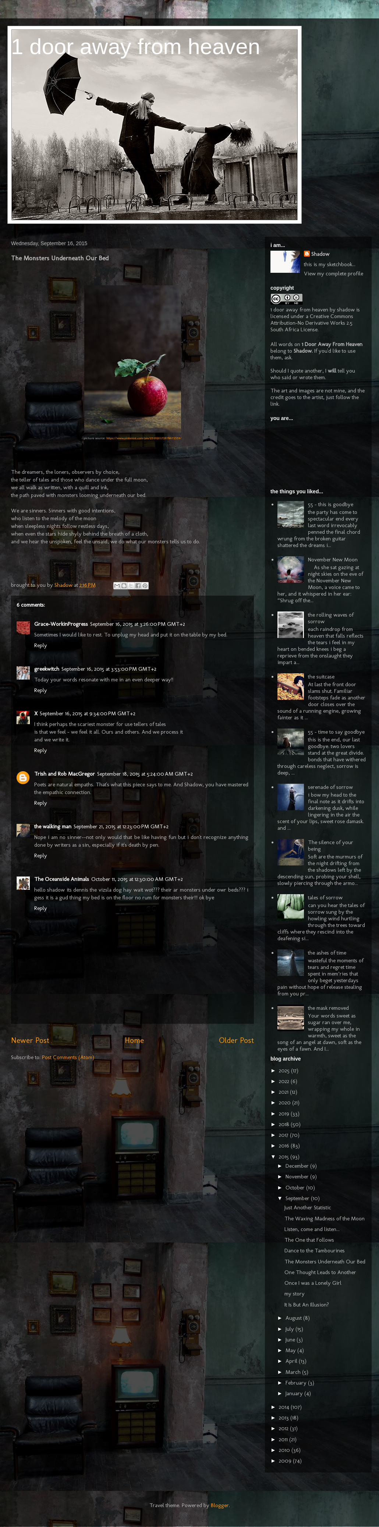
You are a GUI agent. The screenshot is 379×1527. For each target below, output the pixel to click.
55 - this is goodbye (330, 504)
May (291, 1350)
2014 (285, 1407)
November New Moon (333, 559)
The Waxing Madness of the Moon (324, 1218)
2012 (284, 1428)
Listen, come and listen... (312, 1229)
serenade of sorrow (330, 787)
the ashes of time (327, 952)
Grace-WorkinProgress (61, 624)
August (294, 1318)
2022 (285, 1081)
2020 (285, 1102)
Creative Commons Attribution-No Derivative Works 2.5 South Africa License (311, 323)
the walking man (52, 826)
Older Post (236, 1040)
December (298, 1166)
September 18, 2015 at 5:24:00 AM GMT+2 (145, 773)
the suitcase (321, 676)
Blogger (220, 1505)
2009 (286, 1460)
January (295, 1393)
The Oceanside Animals (61, 879)
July (290, 1329)
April (292, 1361)
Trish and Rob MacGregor (64, 773)
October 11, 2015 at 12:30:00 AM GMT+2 (137, 879)
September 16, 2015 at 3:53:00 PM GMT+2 (108, 669)
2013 (284, 1417)
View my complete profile (333, 273)
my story (294, 1293)
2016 (285, 1145)
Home (134, 1040)
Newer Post (30, 1040)
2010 (285, 1450)
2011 (284, 1439)
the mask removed (328, 1008)
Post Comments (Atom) (68, 1057)
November (298, 1176)
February (297, 1382)
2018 (285, 1124)
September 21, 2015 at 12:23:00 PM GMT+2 (121, 826)
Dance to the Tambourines (314, 1250)
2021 (284, 1092)
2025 (285, 1070)
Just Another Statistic (307, 1207)
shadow (346, 309)
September (298, 1198)
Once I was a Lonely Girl (312, 1283)
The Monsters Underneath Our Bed (324, 1261)
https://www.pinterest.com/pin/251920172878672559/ (143, 438)
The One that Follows (309, 1240)
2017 (284, 1135)
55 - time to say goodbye (336, 732)
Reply (40, 645)
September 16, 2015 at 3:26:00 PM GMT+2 (137, 624)
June (291, 1339)
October (296, 1187)
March (294, 1372)
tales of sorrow (325, 897)
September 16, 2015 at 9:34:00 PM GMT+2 (87, 713)
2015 (284, 1156)
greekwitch (46, 669)
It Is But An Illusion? (306, 1304)
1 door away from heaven (135, 46)
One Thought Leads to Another (320, 1272)
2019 (285, 1113)
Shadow (320, 254)
